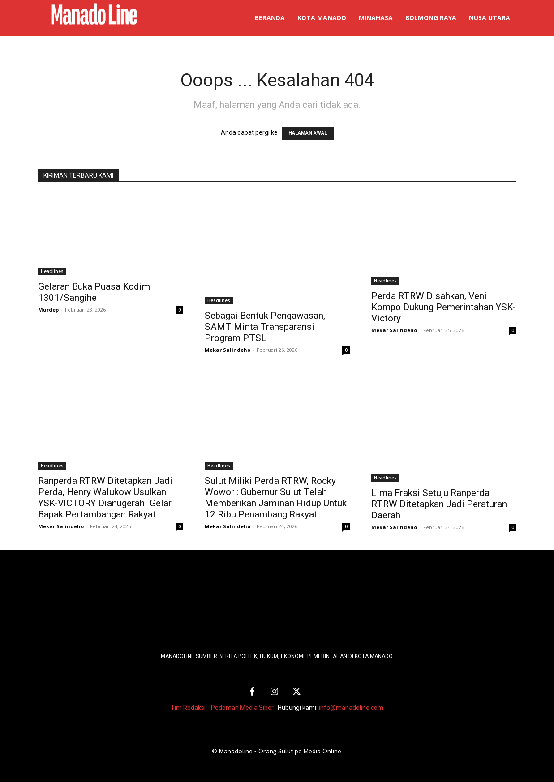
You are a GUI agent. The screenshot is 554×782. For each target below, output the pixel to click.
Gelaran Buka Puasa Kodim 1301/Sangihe (94, 292)
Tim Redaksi (188, 707)
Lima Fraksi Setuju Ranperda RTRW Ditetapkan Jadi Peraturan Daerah (439, 504)
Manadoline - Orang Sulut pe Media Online (280, 751)
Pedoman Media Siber (242, 707)
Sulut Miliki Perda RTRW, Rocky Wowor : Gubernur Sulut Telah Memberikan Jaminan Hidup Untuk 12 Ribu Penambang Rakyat (276, 497)
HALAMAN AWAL (307, 133)
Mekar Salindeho (227, 349)
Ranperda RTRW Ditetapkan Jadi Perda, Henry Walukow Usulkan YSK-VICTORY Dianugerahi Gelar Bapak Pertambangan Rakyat (105, 497)
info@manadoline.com (351, 707)
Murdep (48, 309)
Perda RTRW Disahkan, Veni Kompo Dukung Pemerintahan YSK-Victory (443, 307)
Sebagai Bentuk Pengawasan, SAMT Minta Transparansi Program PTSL (265, 326)
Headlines (52, 271)
